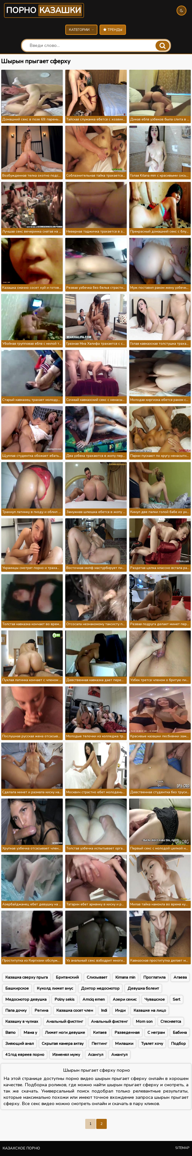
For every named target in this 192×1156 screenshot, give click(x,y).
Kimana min (125, 977)
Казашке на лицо (150, 1010)
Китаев (99, 1032)
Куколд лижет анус (55, 988)
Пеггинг (99, 1043)
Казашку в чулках (21, 1021)
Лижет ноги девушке (65, 1032)
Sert (176, 999)
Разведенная (127, 1032)
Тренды (112, 29)
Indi (104, 1010)
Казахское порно (21, 1148)
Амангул (119, 1054)
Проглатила (154, 977)
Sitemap (182, 1148)
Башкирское (17, 988)
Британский (67, 977)
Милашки (124, 1043)
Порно (44, 10)
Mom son (144, 1021)
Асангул (95, 1054)
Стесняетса (170, 1021)
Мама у (30, 1032)
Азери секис (124, 999)
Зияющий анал (19, 1043)
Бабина (180, 1032)
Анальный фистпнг (64, 1021)
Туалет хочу (152, 1043)
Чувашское (154, 999)
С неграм (156, 1032)
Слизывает (97, 977)
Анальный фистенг (109, 1021)
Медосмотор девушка (25, 999)
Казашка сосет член (74, 1010)
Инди (120, 1010)
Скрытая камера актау (63, 1043)
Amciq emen (93, 999)
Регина (41, 1010)
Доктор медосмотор (100, 988)
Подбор (178, 1043)
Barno (10, 1032)
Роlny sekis (64, 999)
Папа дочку (15, 1010)
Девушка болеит (143, 988)
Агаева (180, 977)
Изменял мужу (66, 1054)
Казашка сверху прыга (26, 977)
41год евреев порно (24, 1054)
